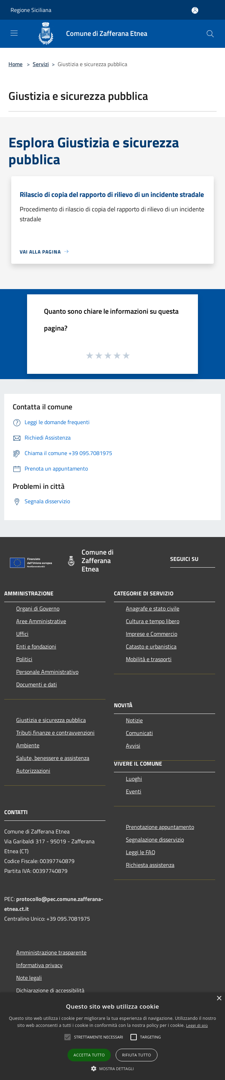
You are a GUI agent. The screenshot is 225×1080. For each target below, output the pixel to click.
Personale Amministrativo (47, 671)
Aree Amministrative (41, 621)
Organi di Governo (37, 608)
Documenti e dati (36, 684)
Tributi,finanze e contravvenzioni (55, 732)
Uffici (22, 634)
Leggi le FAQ (140, 852)
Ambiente (27, 745)
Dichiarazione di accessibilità (50, 990)
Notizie (134, 720)
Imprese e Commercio (151, 634)
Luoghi (134, 778)
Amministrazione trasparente (51, 952)
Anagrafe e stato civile (152, 608)
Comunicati (139, 733)
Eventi (133, 791)
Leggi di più (197, 1025)
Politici (24, 659)
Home (15, 64)
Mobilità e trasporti (149, 659)
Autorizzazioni (33, 770)
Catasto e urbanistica (151, 646)
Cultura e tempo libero (152, 621)
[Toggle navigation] (14, 33)
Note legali (29, 977)
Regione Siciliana (31, 10)
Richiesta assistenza (150, 865)
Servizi (41, 64)
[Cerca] (210, 34)
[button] (112, 1068)
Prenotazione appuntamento (160, 827)
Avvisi (133, 745)
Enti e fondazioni (36, 646)
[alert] (112, 1036)
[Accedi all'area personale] (195, 10)
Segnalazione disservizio (155, 839)
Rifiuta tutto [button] (136, 1054)
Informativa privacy (39, 965)
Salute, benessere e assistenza (52, 758)
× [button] (218, 998)
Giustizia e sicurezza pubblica (51, 720)
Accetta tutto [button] (89, 1054)
